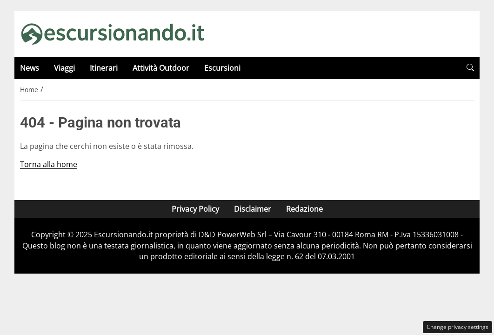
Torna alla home (48, 164)
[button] (470, 67)
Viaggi (64, 68)
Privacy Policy (195, 209)
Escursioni (222, 68)
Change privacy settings (457, 327)
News (29, 68)
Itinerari (104, 68)
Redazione (304, 209)
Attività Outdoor (161, 68)
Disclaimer (252, 209)
